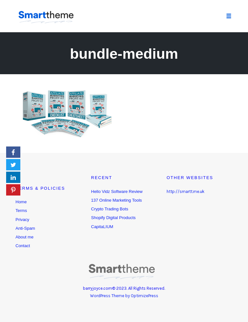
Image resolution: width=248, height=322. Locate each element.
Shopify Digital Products (113, 217)
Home (21, 201)
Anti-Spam (25, 228)
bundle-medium (124, 53)
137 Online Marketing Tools (116, 200)
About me (25, 237)
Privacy (22, 219)
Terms (21, 210)
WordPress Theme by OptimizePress (124, 295)
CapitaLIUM (102, 226)
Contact (23, 245)
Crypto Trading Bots (109, 208)
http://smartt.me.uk (185, 191)
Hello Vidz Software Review (116, 191)
